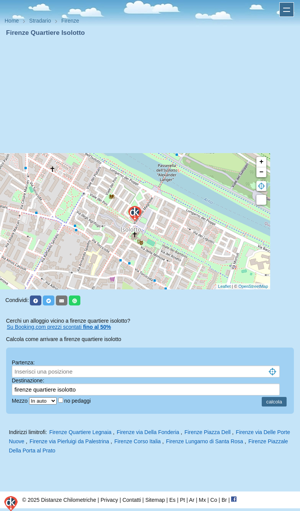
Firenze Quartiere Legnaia (80, 432)
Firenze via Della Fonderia (148, 432)
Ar (191, 500)
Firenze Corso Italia (137, 441)
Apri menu (286, 9)
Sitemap (155, 500)
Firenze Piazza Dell (207, 432)
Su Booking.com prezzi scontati (59, 327)
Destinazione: (28, 380)
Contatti (131, 500)
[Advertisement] (150, 95)
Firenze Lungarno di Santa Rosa (204, 441)
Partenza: (23, 362)
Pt (182, 500)
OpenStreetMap (253, 286)
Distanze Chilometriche (68, 500)
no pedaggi (78, 401)
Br (224, 500)
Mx (202, 500)
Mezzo (20, 401)
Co (213, 500)
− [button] (261, 172)
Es (172, 500)
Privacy (109, 500)
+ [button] (261, 162)
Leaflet (224, 286)
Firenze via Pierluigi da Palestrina (69, 441)
